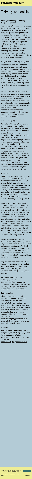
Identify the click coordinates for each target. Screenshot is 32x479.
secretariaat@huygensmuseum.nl (14, 319)
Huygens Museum (12, 3)
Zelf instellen (27, 475)
